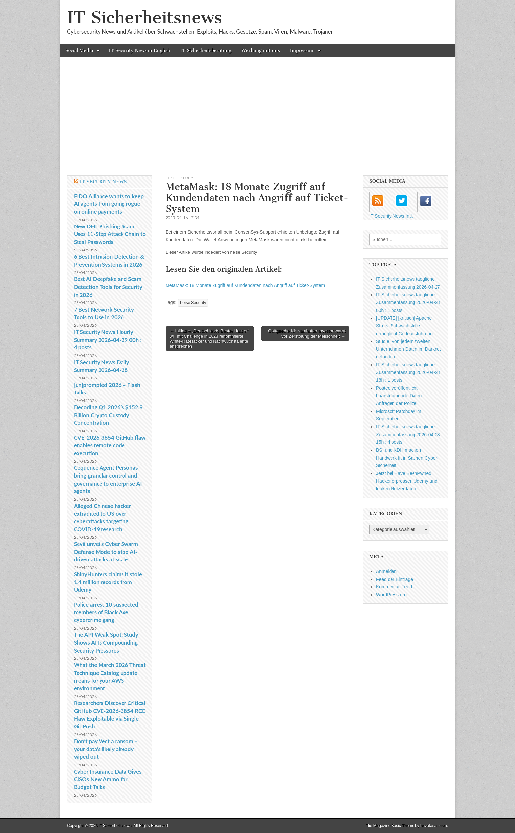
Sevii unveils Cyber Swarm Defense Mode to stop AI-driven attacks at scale (106, 551)
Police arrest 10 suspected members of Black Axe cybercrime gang (106, 612)
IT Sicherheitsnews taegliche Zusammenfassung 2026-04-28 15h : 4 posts (408, 434)
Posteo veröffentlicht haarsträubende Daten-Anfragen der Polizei (399, 395)
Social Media (79, 50)
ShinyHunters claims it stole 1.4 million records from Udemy (108, 582)
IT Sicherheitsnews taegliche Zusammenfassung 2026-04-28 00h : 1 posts (408, 302)
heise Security (179, 178)
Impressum (302, 50)
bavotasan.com (433, 825)
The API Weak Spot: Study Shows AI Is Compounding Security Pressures (106, 642)
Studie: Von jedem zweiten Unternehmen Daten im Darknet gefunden (408, 349)
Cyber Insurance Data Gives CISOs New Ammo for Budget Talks (108, 779)
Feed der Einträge (394, 579)
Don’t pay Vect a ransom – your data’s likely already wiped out (106, 749)
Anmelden (386, 571)
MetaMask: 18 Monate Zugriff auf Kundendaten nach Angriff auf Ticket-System (245, 285)
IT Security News (103, 182)
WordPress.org (391, 594)
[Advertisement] (257, 116)
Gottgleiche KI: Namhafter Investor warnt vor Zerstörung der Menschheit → (306, 333)
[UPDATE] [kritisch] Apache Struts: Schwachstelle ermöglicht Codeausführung (404, 325)
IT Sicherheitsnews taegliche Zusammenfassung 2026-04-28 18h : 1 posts (408, 372)
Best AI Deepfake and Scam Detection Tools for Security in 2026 (108, 286)
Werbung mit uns (260, 50)
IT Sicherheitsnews (144, 18)
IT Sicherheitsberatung (205, 50)
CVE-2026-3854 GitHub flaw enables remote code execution (109, 445)
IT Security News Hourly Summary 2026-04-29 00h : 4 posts (108, 339)
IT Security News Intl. (391, 216)
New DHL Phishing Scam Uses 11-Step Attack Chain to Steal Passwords (110, 234)
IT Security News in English (139, 50)
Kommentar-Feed (394, 586)
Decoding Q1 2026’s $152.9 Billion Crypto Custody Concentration (108, 415)
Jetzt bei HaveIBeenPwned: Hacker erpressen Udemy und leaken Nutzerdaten (406, 481)
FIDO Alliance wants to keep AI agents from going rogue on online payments (109, 204)
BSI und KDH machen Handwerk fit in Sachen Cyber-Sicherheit (407, 457)
